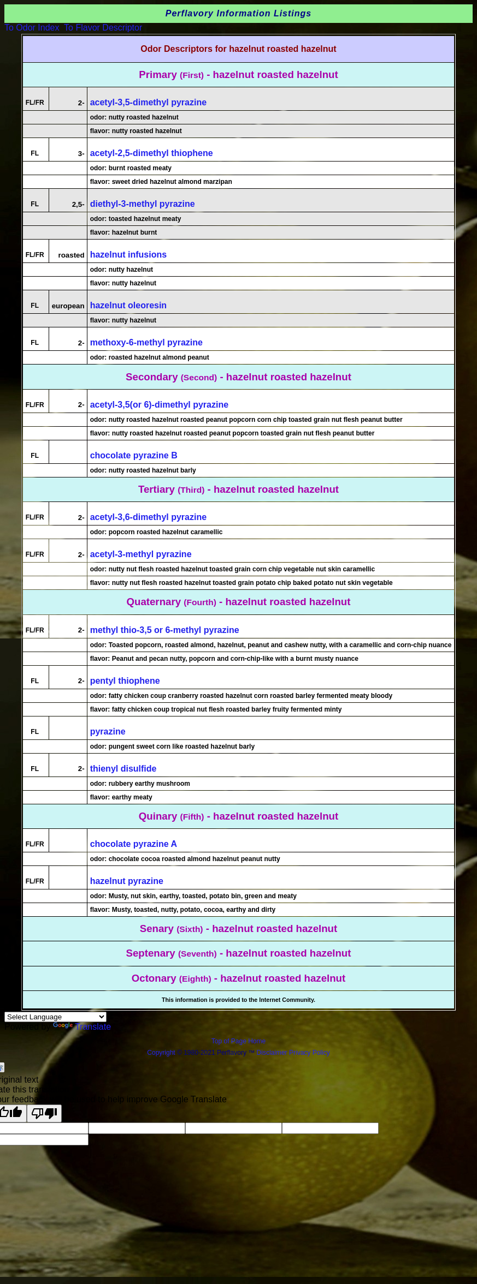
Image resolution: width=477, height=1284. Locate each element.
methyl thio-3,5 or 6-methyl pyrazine (164, 630)
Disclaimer (272, 1052)
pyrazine (108, 731)
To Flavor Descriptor (103, 27)
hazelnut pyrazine (126, 881)
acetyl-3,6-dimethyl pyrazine (148, 517)
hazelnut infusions (128, 254)
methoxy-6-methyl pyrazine (146, 342)
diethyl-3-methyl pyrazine (142, 203)
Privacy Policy (308, 1052)
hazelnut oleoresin (128, 305)
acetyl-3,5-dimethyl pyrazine (148, 102)
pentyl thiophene (125, 680)
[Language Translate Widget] (55, 1017)
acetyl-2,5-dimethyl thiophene (151, 153)
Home (257, 1041)
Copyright (161, 1052)
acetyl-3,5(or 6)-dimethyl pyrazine (159, 404)
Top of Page (229, 1041)
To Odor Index (32, 27)
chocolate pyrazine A (133, 844)
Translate (82, 1026)
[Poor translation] (44, 1113)
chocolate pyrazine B (134, 455)
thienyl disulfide (123, 768)
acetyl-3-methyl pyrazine (141, 554)
